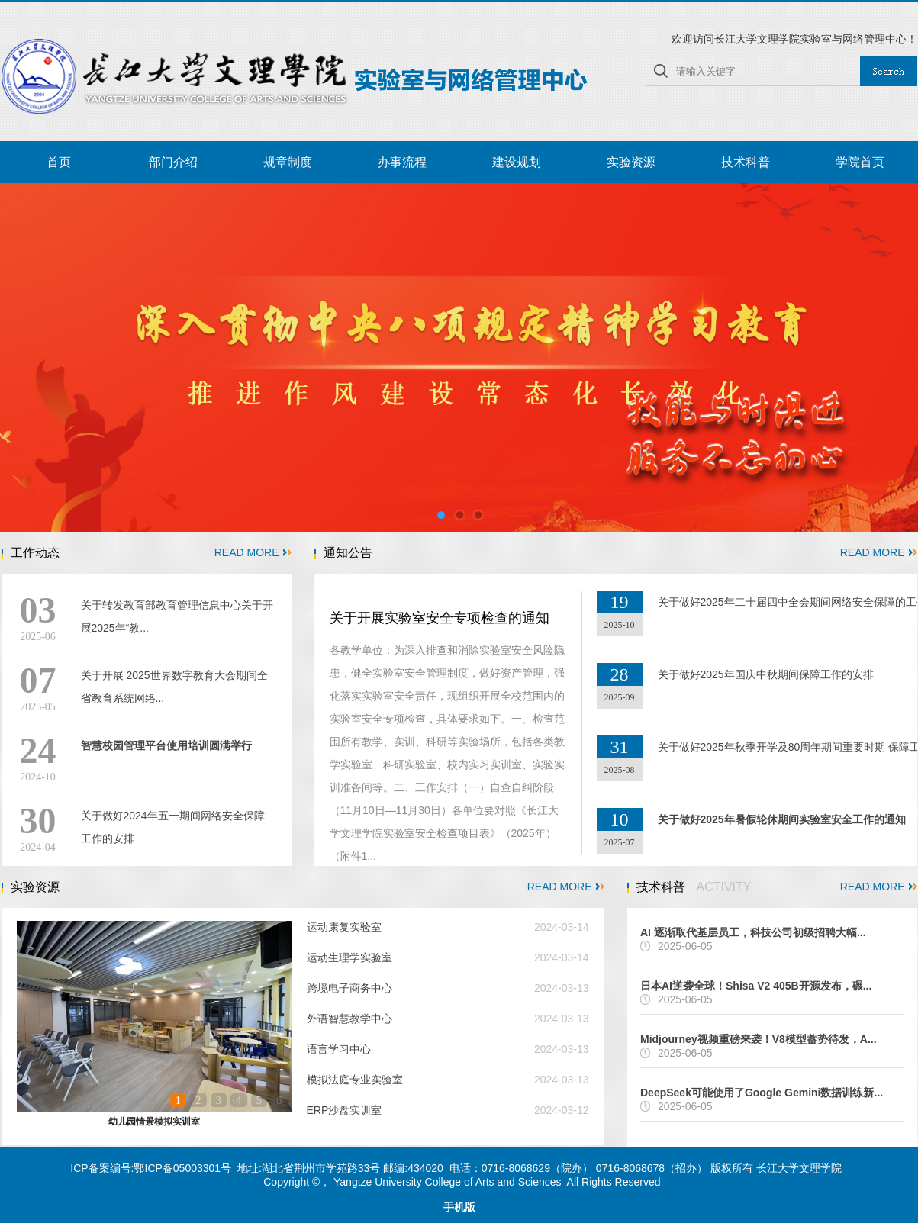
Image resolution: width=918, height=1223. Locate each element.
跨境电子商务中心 (349, 988)
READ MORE (253, 552)
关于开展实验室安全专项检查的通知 (439, 618)
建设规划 (516, 162)
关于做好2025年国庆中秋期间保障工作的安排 (766, 674)
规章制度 (287, 162)
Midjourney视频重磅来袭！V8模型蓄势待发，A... (758, 1039)
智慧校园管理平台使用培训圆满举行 (166, 745)
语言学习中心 (339, 1049)
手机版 (459, 1207)
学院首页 (860, 162)
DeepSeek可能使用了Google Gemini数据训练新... (761, 1092)
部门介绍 (173, 162)
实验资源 (631, 162)
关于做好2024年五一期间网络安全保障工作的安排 (173, 827)
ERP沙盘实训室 (344, 1110)
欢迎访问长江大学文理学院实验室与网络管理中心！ (794, 39)
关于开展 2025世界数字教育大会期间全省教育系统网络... (174, 686)
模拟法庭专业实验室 (355, 1079)
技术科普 (745, 162)
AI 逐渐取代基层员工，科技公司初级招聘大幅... (753, 932)
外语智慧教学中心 (349, 1018)
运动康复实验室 (344, 927)
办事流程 (402, 162)
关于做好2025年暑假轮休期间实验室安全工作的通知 (782, 819)
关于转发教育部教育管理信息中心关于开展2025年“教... (177, 616)
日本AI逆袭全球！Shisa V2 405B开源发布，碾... (755, 986)
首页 (59, 162)
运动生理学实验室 (349, 957)
